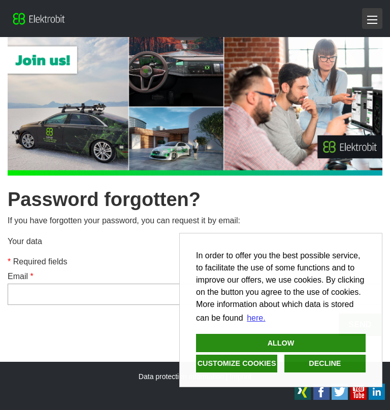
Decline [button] (325, 363)
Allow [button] (281, 343)
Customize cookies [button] (237, 363)
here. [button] (256, 318)
